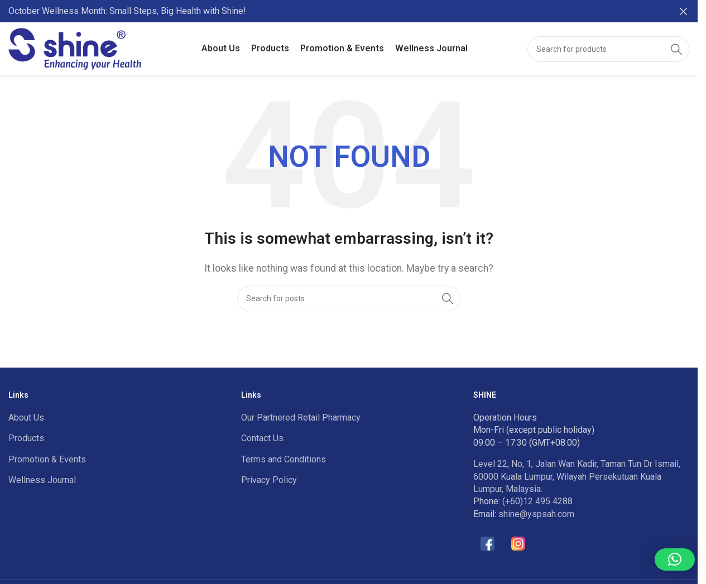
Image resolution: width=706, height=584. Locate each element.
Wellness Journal (42, 480)
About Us (26, 417)
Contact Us (262, 438)
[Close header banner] (684, 11)
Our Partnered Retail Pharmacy (301, 417)
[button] (675, 559)
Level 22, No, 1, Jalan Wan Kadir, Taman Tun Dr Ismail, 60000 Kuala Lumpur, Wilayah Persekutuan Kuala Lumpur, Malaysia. (576, 476)
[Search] (608, 49)
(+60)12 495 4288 (537, 501)
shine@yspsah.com (536, 514)
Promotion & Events (47, 459)
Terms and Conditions (283, 459)
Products (26, 438)
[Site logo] (74, 48)
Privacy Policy (269, 480)
